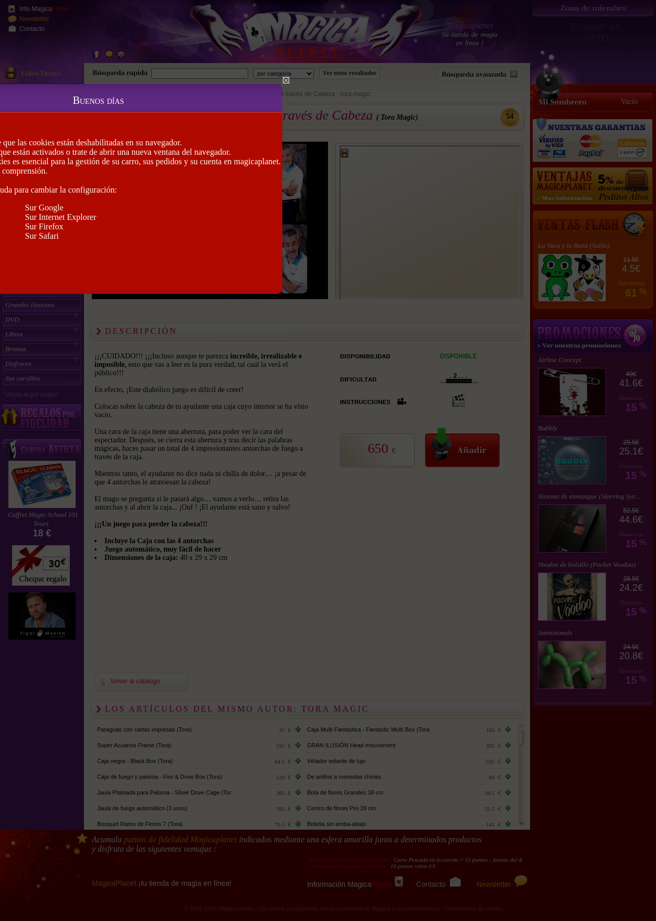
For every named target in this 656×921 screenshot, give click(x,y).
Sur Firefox (44, 226)
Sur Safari (42, 235)
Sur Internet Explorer (61, 217)
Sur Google (44, 207)
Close (286, 80)
